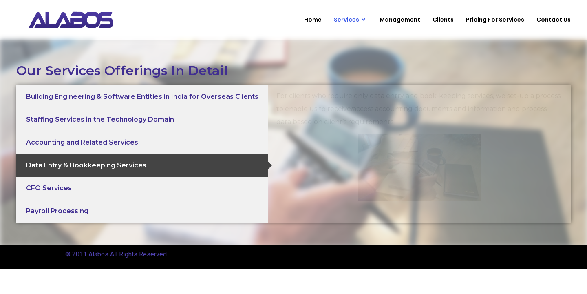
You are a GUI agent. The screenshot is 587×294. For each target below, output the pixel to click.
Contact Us (553, 20)
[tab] (142, 96)
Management (400, 20)
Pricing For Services (495, 20)
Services (350, 20)
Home (313, 20)
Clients (443, 20)
